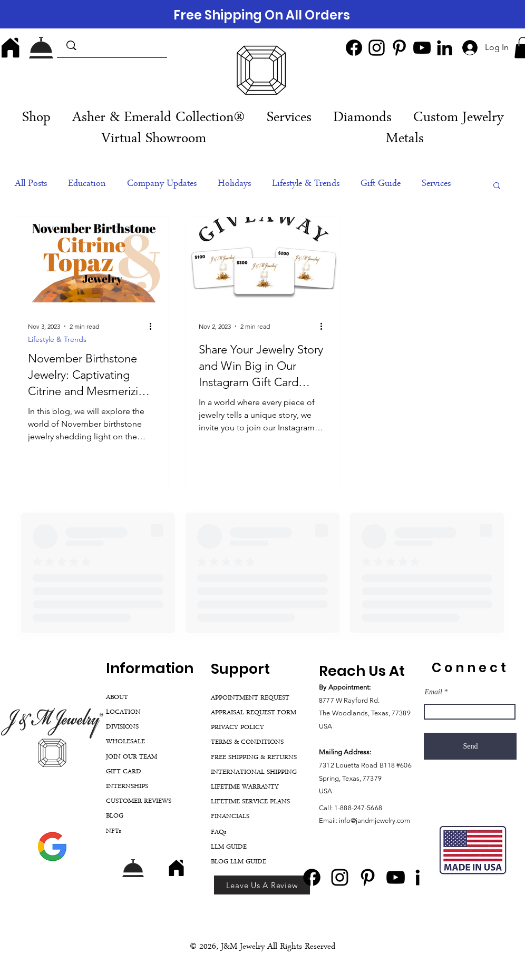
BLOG (114, 816)
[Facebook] (354, 47)
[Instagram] (376, 47)
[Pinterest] (399, 47)
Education (87, 184)
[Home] (11, 47)
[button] (289, 118)
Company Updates (162, 184)
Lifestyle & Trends (305, 184)
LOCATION (123, 712)
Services (436, 184)
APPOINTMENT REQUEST (250, 698)
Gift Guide (381, 184)
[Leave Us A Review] (262, 885)
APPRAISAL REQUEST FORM (253, 713)
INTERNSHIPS (127, 786)
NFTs (113, 831)
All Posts (31, 184)
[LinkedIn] (444, 47)
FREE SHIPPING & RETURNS (254, 757)
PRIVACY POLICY (237, 727)
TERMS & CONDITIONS (247, 742)
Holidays (234, 184)
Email (433, 692)
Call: (326, 808)
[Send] (470, 746)
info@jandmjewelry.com (374, 820)
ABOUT (117, 697)
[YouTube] (422, 47)
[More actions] (154, 326)
